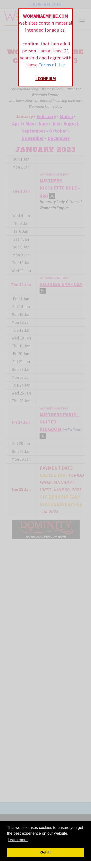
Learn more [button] (18, 840)
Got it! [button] (45, 852)
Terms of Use (52, 65)
